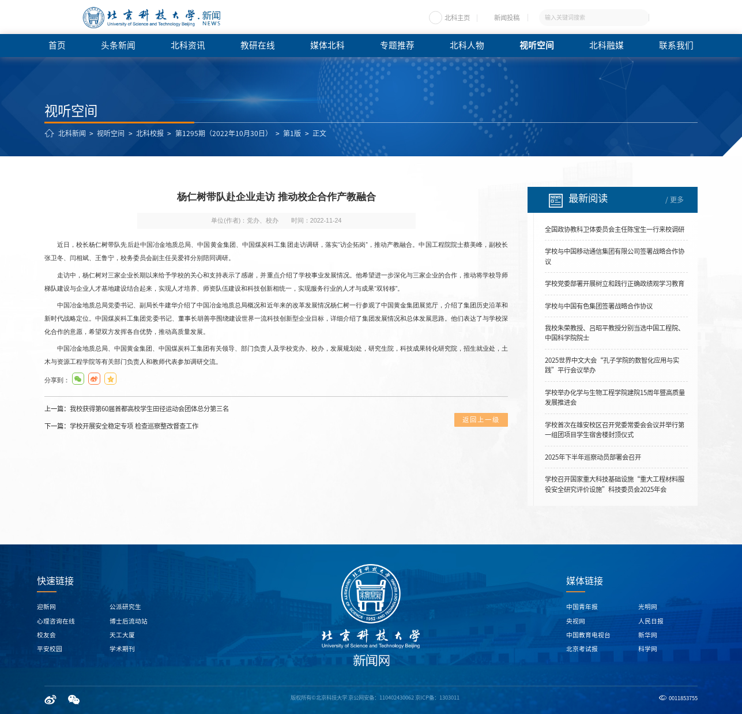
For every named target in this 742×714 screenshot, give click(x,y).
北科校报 (150, 133)
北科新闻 (72, 133)
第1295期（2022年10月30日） (223, 133)
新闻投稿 (506, 17)
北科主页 (457, 17)
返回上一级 (481, 419)
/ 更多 (674, 199)
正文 (319, 133)
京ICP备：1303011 (437, 697)
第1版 (292, 133)
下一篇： (121, 426)
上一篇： (136, 409)
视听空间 (111, 133)
